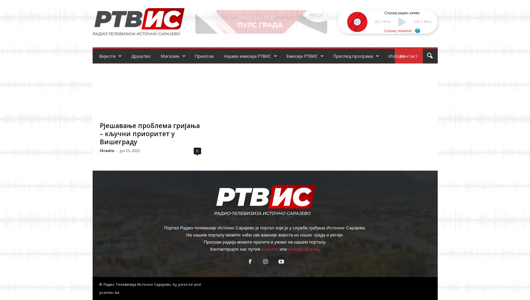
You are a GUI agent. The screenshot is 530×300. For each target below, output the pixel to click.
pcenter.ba (109, 292)
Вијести (110, 56)
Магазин (173, 56)
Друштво (141, 56)
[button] (429, 56)
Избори (397, 56)
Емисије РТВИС (305, 56)
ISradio (107, 150)
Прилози (204, 56)
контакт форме (303, 249)
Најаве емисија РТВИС (250, 56)
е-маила (269, 249)
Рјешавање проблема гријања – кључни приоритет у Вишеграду (150, 133)
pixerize (186, 284)
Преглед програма (356, 56)
